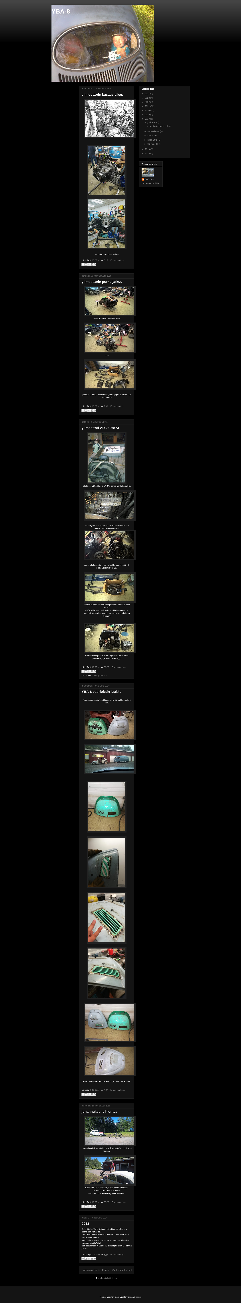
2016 (147, 149)
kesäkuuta (152, 140)
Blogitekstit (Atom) (109, 1278)
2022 (147, 102)
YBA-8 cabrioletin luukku (102, 692)
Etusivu (106, 1270)
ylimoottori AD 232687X (100, 428)
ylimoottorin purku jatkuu (102, 282)
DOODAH (149, 179)
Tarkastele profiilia (150, 183)
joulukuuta (152, 122)
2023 (147, 98)
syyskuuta (152, 135)
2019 (147, 114)
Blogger (137, 1297)
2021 (147, 106)
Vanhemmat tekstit (122, 1270)
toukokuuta (152, 144)
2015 (147, 153)
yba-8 (94, 675)
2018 (85, 1224)
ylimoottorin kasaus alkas (102, 94)
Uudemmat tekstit (91, 1270)
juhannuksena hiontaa (99, 1112)
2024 (147, 93)
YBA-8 (60, 11)
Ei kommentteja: (117, 260)
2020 (147, 110)
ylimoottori (102, 675)
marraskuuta (153, 131)
